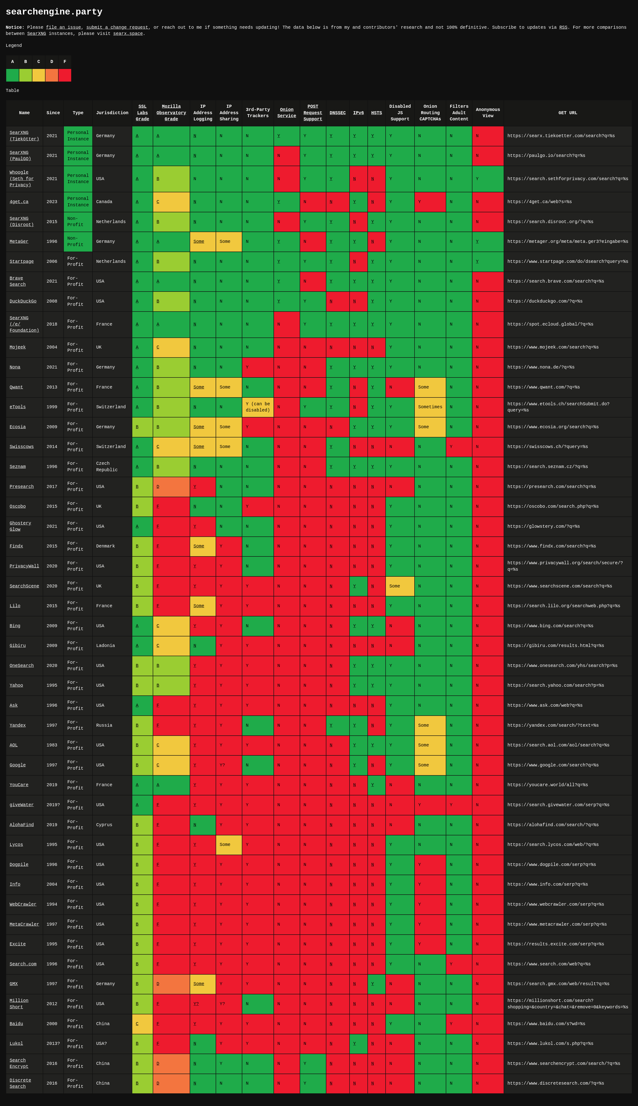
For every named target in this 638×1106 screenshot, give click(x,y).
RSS (563, 28)
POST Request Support (312, 113)
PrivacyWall (24, 566)
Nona (15, 367)
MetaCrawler (24, 925)
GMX (14, 984)
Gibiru (18, 646)
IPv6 (358, 113)
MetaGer (19, 242)
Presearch (22, 487)
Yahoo (16, 686)
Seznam (18, 467)
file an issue (63, 28)
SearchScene (24, 586)
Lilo (15, 606)
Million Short (19, 1004)
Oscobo (18, 507)
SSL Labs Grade (142, 113)
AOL (14, 745)
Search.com (23, 964)
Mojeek (18, 347)
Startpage (22, 262)
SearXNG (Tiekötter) (24, 136)
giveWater (22, 805)
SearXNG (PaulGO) (20, 156)
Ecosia (18, 427)
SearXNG (36, 34)
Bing (15, 626)
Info (15, 885)
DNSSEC (338, 113)
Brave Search (18, 281)
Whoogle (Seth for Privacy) (22, 179)
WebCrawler (23, 905)
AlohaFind (22, 825)
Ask (14, 706)
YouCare (19, 785)
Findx (16, 546)
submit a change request (117, 28)
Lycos (16, 845)
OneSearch (22, 666)
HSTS (376, 113)
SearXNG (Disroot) (22, 222)
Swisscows (22, 447)
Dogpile (19, 865)
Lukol (16, 1044)
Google (18, 765)
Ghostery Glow (20, 526)
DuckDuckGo (23, 301)
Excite (18, 944)
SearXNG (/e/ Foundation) (24, 324)
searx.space (128, 34)
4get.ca (19, 202)
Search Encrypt (19, 1064)
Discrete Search (20, 1084)
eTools (18, 407)
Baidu (16, 1024)
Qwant (16, 387)
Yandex (18, 726)
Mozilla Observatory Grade (171, 113)
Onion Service (286, 113)
